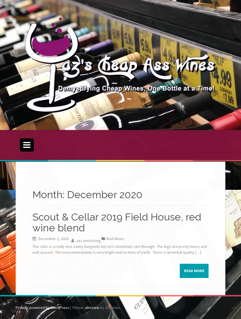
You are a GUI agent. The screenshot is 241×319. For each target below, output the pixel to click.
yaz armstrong (88, 240)
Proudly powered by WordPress (42, 307)
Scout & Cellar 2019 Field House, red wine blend (116, 222)
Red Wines (115, 238)
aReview (92, 307)
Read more (194, 270)
